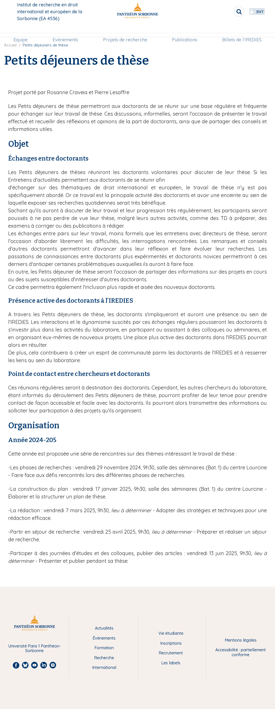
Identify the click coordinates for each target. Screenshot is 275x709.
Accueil (10, 45)
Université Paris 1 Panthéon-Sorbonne (34, 648)
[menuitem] (23, 30)
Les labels (170, 663)
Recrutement (171, 653)
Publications (183, 30)
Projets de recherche (125, 30)
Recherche (104, 657)
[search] (225, 11)
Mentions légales (241, 640)
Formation (104, 647)
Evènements (67, 30)
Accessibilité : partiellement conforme (240, 652)
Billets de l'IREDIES (238, 30)
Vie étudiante (170, 633)
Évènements (104, 638)
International (104, 667)
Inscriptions (171, 643)
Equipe (24, 30)
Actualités (104, 628)
